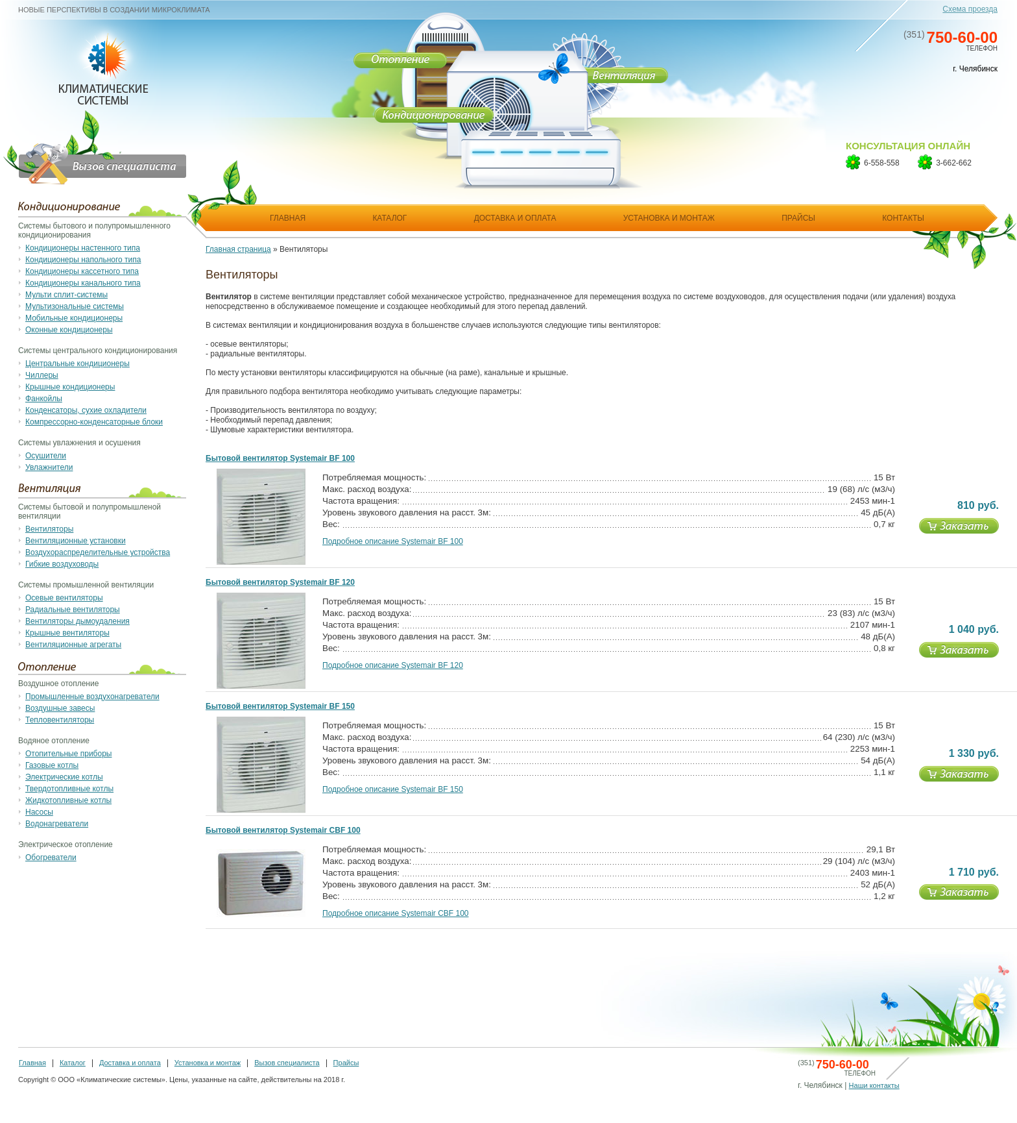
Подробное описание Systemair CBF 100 (395, 913)
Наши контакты (874, 1085)
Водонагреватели (56, 823)
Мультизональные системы (74, 306)
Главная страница (238, 249)
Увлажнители (49, 467)
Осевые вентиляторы (64, 597)
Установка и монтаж (207, 1063)
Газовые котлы (51, 765)
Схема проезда (970, 9)
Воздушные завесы (60, 708)
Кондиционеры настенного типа (82, 248)
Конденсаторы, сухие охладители (86, 410)
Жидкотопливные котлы (68, 800)
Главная (32, 1063)
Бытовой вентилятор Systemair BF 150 (280, 706)
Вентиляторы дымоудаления (77, 621)
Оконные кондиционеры (69, 329)
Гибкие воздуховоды (62, 564)
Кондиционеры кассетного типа (82, 271)
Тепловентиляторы (59, 719)
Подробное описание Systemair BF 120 (392, 665)
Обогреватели (51, 857)
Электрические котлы (64, 777)
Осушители (45, 455)
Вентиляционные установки (75, 540)
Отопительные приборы (68, 753)
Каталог (73, 1063)
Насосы (39, 812)
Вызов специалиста (286, 1063)
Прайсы (346, 1063)
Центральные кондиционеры (77, 363)
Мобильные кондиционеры (74, 318)
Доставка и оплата (130, 1063)
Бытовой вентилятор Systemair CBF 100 (283, 830)
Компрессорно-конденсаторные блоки (94, 421)
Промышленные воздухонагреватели (92, 696)
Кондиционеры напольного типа (83, 259)
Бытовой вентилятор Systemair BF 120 (280, 582)
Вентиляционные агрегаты (73, 644)
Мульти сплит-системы (66, 294)
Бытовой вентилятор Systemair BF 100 (280, 458)
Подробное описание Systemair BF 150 (392, 789)
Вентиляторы (49, 529)
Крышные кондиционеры (70, 386)
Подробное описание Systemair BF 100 (392, 541)
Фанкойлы (43, 398)
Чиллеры (41, 375)
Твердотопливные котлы (69, 788)
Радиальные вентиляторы (72, 609)
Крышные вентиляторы (67, 632)
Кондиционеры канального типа (83, 283)
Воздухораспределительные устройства (97, 552)
